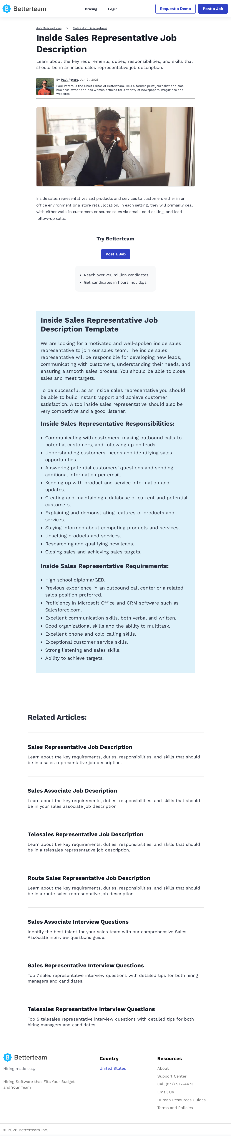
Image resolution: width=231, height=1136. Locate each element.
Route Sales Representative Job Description (89, 878)
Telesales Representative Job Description (85, 834)
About (163, 1068)
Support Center (171, 1076)
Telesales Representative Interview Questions (91, 1009)
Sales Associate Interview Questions (78, 921)
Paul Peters (69, 79)
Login (113, 9)
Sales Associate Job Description (72, 790)
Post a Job (213, 8)
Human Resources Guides (181, 1100)
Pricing (91, 9)
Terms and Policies (175, 1107)
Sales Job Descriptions (90, 28)
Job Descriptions (48, 28)
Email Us (165, 1092)
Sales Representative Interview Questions (86, 965)
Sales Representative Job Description (80, 747)
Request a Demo (175, 8)
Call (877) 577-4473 (175, 1084)
